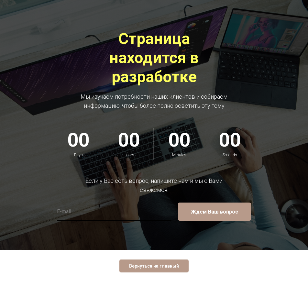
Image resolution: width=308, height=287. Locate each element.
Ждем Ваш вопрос (214, 212)
